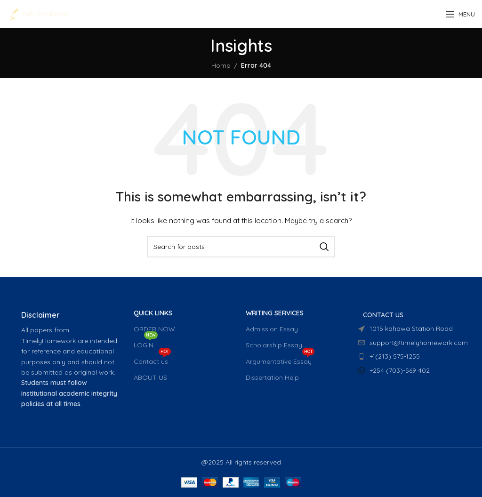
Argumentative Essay (280, 359)
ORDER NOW (154, 329)
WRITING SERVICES (275, 313)
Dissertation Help (272, 377)
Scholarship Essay (274, 345)
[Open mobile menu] (460, 14)
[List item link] (409, 356)
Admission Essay (272, 329)
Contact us (152, 359)
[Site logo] (39, 13)
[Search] (241, 246)
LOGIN (146, 343)
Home (220, 65)
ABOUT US (150, 377)
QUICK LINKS (153, 313)
